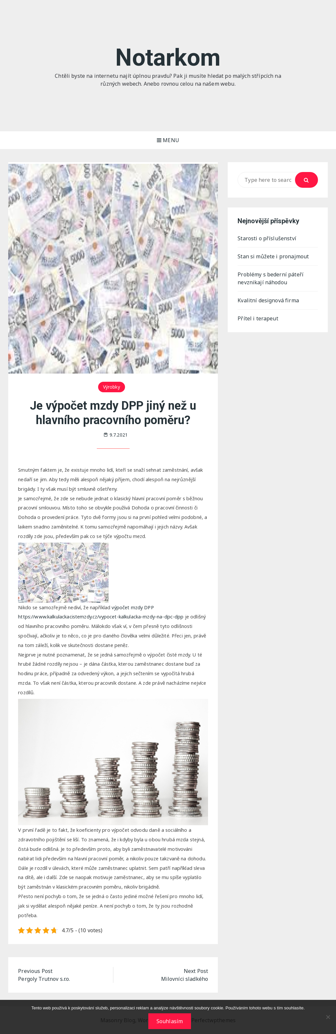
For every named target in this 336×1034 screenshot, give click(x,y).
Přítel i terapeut (258, 318)
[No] (328, 1017)
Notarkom (167, 58)
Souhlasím (170, 1021)
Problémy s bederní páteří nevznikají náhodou (271, 278)
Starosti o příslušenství (267, 238)
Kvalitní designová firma (268, 300)
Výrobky (111, 387)
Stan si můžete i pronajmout (273, 256)
